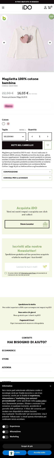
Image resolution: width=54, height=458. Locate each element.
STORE (5, 359)
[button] (50, 386)
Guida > (22, 130)
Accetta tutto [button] (39, 452)
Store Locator (27, 224)
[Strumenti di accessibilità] (11, 453)
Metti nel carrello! (22, 145)
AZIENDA (6, 367)
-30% (51, 16)
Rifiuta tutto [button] (14, 452)
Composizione (10, 172)
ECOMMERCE (9, 350)
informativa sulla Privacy (28, 273)
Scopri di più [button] (27, 446)
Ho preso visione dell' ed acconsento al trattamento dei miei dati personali (27, 273)
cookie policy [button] (41, 401)
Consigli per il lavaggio (15, 178)
